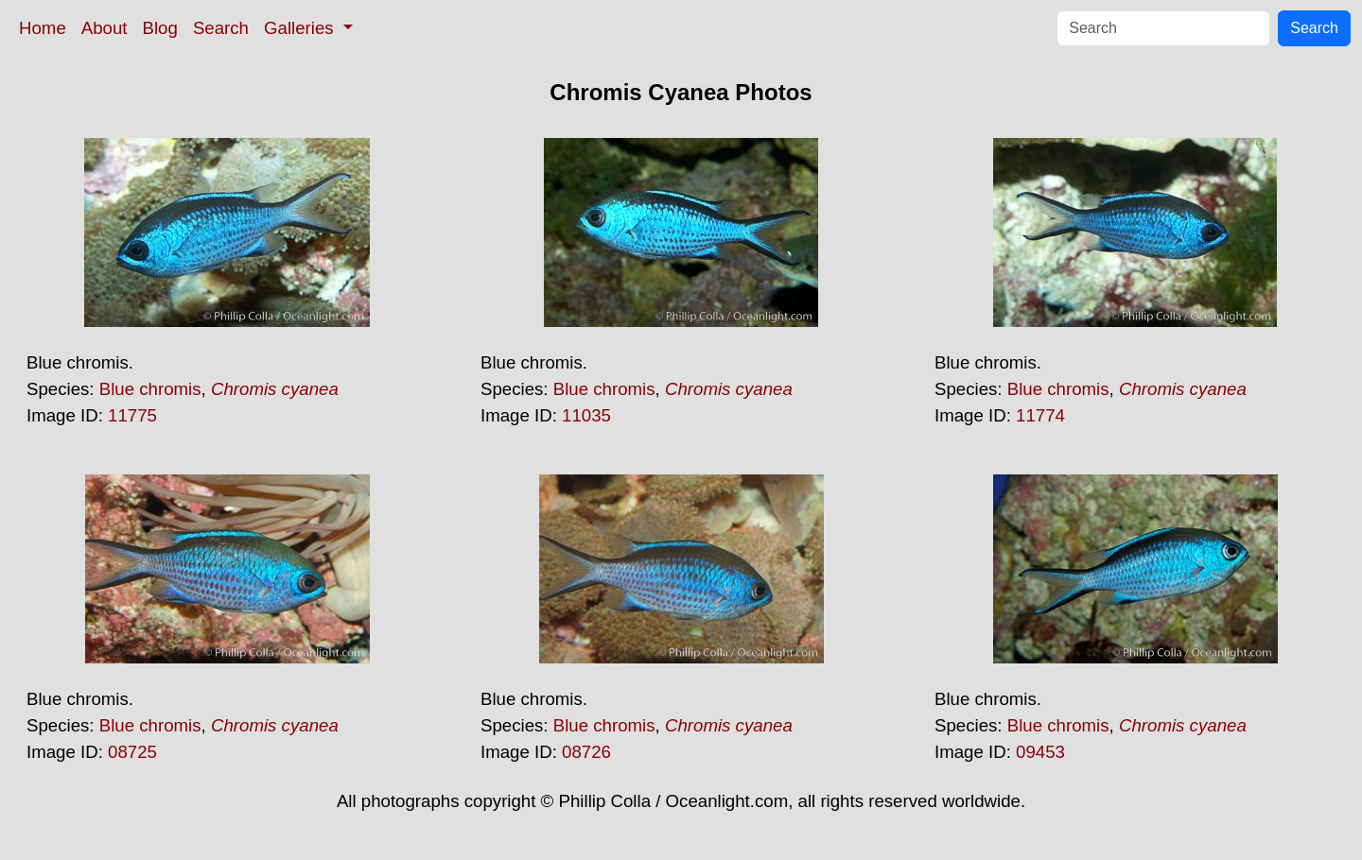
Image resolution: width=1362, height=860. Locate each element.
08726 (586, 752)
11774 (1040, 415)
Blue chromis (150, 389)
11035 (586, 415)
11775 (132, 415)
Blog (160, 28)
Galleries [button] (301, 28)
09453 (1040, 752)
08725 (132, 752)
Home (42, 28)
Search (221, 28)
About (104, 28)
